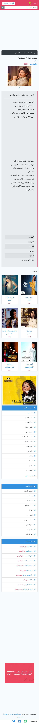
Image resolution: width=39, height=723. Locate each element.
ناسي (32, 465)
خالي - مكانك (29, 561)
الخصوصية (19, 717)
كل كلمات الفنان (30, 476)
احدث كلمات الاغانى (29, 541)
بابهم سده (31, 446)
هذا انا (32, 510)
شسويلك (31, 529)
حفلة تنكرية (30, 585)
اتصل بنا (5, 714)
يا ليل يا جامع (30, 417)
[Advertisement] (19, 30)
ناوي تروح (31, 515)
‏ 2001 (26, 64)
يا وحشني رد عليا (28, 575)
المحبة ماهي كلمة (28, 437)
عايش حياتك (30, 427)
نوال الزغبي (23, 546)
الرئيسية (33, 53)
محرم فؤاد (23, 570)
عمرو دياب (26, 580)
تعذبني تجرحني (29, 441)
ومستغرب (31, 496)
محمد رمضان (20, 565)
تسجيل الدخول (9, 3)
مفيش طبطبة (29, 565)
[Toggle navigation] (35, 3)
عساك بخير (30, 500)
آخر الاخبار (30, 525)
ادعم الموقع (17, 714)
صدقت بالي (30, 534)
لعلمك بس (33, 64)
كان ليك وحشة (29, 556)
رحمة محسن (21, 585)
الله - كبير (30, 546)
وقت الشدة (30, 551)
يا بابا (32, 580)
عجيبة (32, 461)
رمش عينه (30, 570)
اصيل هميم (21, 561)
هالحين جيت (30, 470)
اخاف (32, 456)
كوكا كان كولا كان (28, 589)
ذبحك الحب (30, 422)
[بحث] (2, 7)
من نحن (11, 714)
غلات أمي (31, 451)
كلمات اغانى (25, 53)
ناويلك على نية (29, 491)
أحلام (36, 61)
